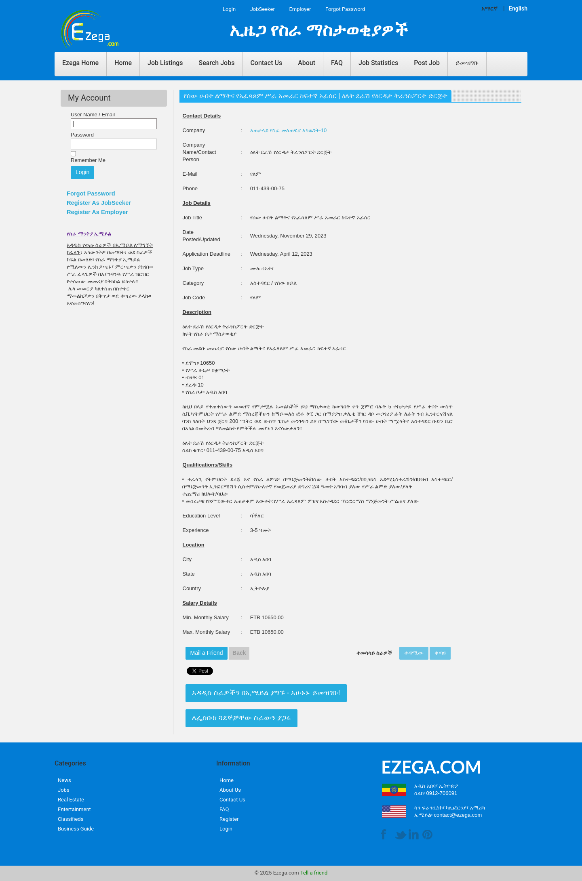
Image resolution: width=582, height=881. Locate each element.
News (64, 780)
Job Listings (165, 63)
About (306, 63)
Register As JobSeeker (99, 203)
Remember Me (88, 160)
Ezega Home (80, 63)
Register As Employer (97, 212)
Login (229, 9)
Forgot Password (345, 9)
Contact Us (266, 63)
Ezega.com (286, 873)
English (518, 8)
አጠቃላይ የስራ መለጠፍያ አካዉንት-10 (288, 130)
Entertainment (74, 809)
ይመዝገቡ (467, 63)
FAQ (337, 63)
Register (229, 819)
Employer (300, 9)
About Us (230, 790)
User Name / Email (93, 114)
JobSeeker (262, 9)
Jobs (64, 790)
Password (82, 135)
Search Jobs (217, 63)
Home (123, 63)
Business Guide (76, 829)
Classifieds (70, 819)
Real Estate (71, 800)
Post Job (427, 63)
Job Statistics (378, 63)
